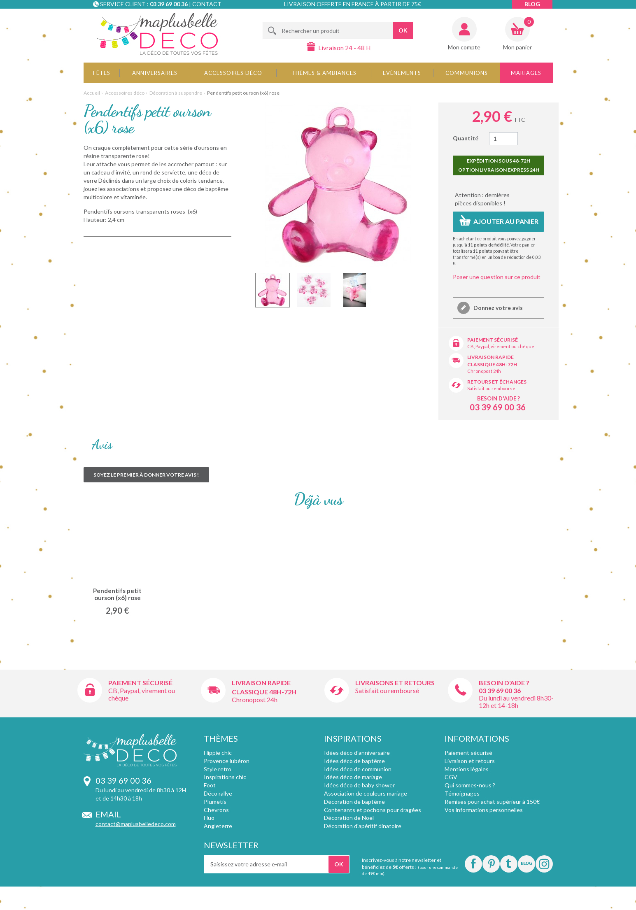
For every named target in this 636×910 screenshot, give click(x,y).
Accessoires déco (233, 73)
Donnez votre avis (497, 307)
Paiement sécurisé (492, 340)
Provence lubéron (226, 760)
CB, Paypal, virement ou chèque (500, 346)
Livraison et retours (470, 760)
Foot (210, 785)
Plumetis (215, 801)
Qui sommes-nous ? (470, 785)
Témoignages (462, 793)
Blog (532, 3)
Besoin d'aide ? (498, 398)
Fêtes (101, 73)
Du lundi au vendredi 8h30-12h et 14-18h (516, 701)
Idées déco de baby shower (359, 785)
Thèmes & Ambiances (323, 73)
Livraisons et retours (395, 683)
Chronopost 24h (484, 371)
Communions (466, 73)
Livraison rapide (490, 357)
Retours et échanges (497, 382)
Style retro (217, 769)
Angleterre (218, 825)
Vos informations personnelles (484, 809)
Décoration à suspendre (175, 93)
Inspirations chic (225, 776)
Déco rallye (218, 793)
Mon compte (464, 47)
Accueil (92, 93)
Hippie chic (218, 752)
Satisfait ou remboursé (491, 388)
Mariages (526, 73)
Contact (206, 3)
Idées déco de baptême (354, 760)
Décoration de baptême (354, 801)
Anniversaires (154, 73)
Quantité (465, 138)
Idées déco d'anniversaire (357, 752)
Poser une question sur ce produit (496, 276)
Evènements (402, 73)
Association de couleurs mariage (365, 793)
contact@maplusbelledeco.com (136, 823)
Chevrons (216, 809)
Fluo (209, 817)
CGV (451, 776)
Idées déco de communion (357, 769)
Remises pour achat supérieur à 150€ (492, 801)
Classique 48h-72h (492, 364)
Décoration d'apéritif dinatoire (362, 825)
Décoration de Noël (349, 817)
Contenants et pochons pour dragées (372, 809)
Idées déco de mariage (353, 776)
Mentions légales (467, 769)
